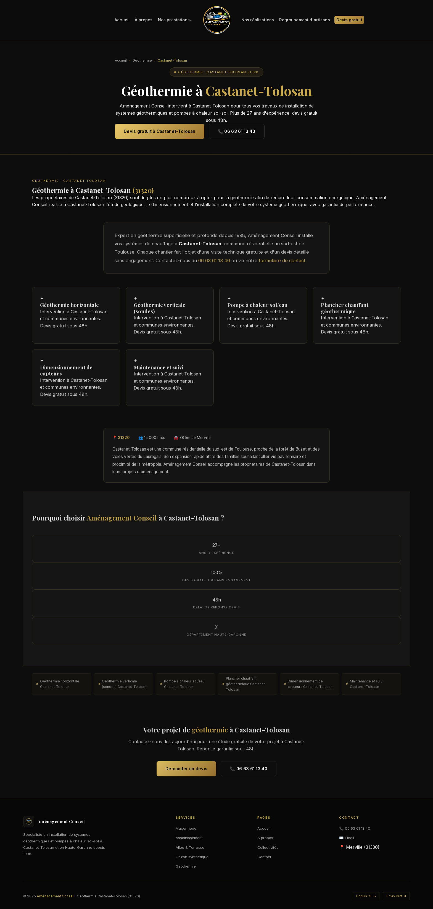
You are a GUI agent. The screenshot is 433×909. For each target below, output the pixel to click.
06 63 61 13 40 (214, 263)
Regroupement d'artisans (304, 20)
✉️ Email (346, 838)
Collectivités (267, 847)
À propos (143, 20)
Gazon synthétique (192, 857)
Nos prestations (174, 20)
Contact (264, 857)
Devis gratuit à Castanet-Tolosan (160, 131)
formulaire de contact (282, 263)
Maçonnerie (186, 828)
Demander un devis (186, 771)
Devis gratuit (349, 20)
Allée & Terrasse (190, 847)
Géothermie (142, 60)
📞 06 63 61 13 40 (236, 131)
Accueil (122, 20)
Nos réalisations (257, 20)
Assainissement (189, 838)
